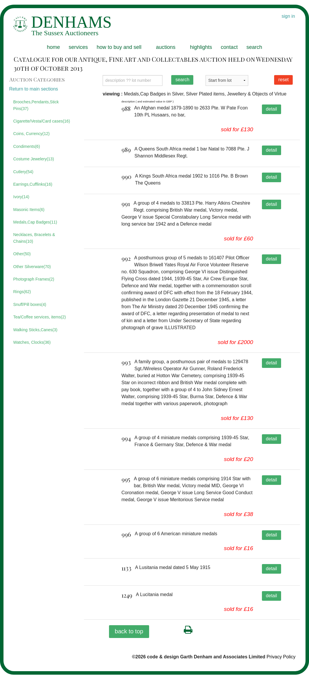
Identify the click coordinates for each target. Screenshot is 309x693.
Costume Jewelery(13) (33, 159)
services (78, 47)
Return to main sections (33, 88)
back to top (129, 649)
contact (229, 47)
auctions (165, 47)
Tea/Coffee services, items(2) (39, 317)
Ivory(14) (21, 196)
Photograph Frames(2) (33, 279)
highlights (201, 47)
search (254, 47)
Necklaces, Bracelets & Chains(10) (34, 237)
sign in (288, 16)
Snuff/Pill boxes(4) (29, 304)
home (53, 47)
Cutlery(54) (23, 171)
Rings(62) (22, 291)
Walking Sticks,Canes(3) (35, 329)
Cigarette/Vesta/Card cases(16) (41, 121)
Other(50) (22, 253)
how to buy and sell (119, 47)
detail (271, 109)
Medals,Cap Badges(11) (35, 222)
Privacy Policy (281, 675)
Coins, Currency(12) (31, 133)
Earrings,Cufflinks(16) (32, 184)
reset (283, 79)
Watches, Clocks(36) (32, 342)
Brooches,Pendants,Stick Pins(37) (36, 105)
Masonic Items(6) (28, 209)
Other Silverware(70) (32, 266)
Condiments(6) (26, 146)
